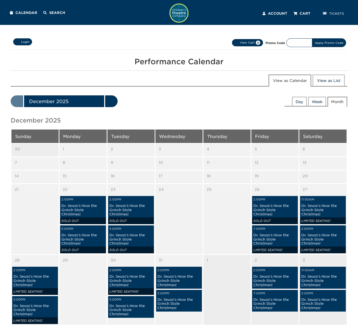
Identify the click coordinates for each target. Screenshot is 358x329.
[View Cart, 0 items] (247, 42)
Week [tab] (317, 101)
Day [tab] (299, 101)
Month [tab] (337, 101)
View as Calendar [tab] (290, 80)
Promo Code (275, 42)
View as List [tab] (328, 80)
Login (22, 42)
